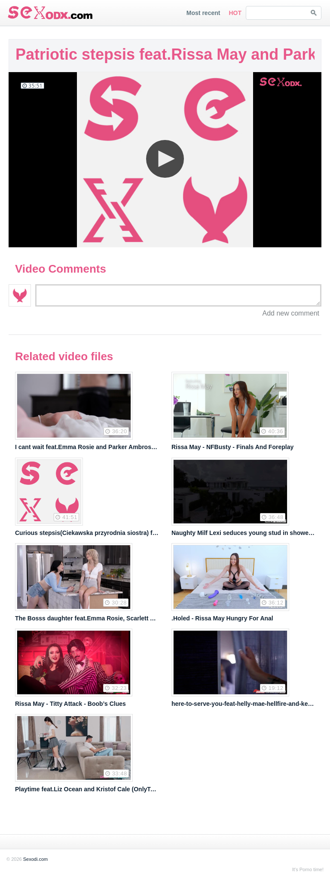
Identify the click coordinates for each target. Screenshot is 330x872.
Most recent (203, 12)
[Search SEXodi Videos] (276, 13)
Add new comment (290, 313)
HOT (235, 12)
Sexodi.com (35, 859)
